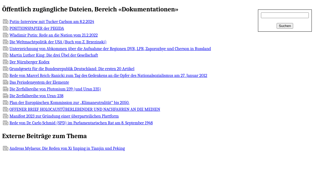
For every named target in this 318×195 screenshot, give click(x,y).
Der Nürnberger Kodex (29, 62)
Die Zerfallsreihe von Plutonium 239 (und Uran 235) (55, 89)
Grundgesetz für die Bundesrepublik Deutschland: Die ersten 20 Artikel (71, 68)
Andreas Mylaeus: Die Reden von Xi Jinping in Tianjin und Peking (67, 148)
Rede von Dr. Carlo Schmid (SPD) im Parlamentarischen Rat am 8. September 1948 (81, 123)
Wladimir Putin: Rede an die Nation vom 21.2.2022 (53, 35)
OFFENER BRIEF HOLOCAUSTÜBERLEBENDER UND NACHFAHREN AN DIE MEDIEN (84, 109)
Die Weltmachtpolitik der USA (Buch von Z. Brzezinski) (58, 42)
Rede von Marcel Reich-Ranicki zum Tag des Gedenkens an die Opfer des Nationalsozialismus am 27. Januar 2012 (108, 75)
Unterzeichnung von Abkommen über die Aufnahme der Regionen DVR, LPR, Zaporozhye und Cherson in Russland (110, 48)
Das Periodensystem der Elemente (39, 82)
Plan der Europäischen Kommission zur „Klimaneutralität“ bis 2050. (69, 102)
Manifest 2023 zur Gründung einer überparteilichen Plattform (64, 116)
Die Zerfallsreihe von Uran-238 (36, 95)
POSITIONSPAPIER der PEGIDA (36, 28)
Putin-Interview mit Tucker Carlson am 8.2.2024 (51, 21)
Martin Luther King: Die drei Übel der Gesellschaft (53, 55)
